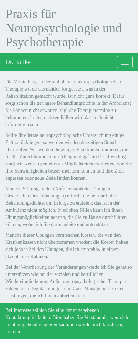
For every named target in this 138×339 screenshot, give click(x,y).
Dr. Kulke (18, 62)
